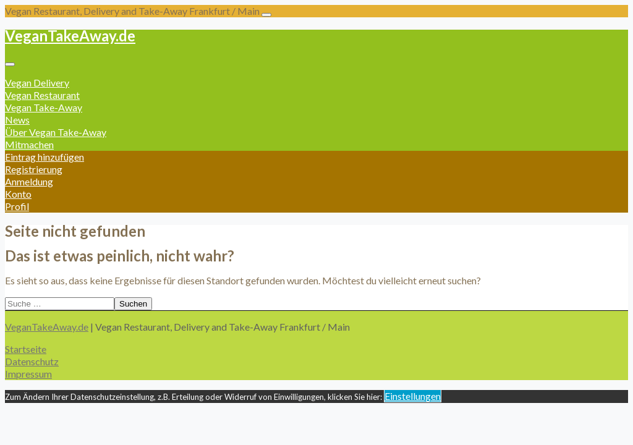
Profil (17, 206)
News (17, 119)
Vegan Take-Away (43, 107)
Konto (18, 194)
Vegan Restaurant (42, 95)
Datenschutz (32, 361)
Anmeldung (29, 181)
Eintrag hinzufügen (44, 157)
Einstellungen (412, 396)
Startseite (25, 349)
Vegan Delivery (37, 82)
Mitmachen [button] (29, 144)
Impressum (28, 373)
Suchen (133, 303)
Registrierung (33, 169)
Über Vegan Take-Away (55, 132)
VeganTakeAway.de (70, 35)
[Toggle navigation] (266, 15)
